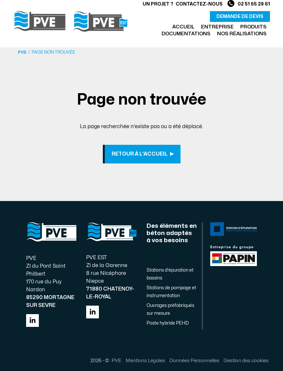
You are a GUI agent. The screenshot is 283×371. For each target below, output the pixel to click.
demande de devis (239, 16)
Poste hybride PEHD (168, 324)
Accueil (183, 27)
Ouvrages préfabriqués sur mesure (170, 310)
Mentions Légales (145, 361)
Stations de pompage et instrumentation (171, 292)
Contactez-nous (199, 4)
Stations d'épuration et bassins (170, 275)
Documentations (186, 33)
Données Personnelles (194, 361)
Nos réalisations (242, 33)
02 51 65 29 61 (249, 4)
